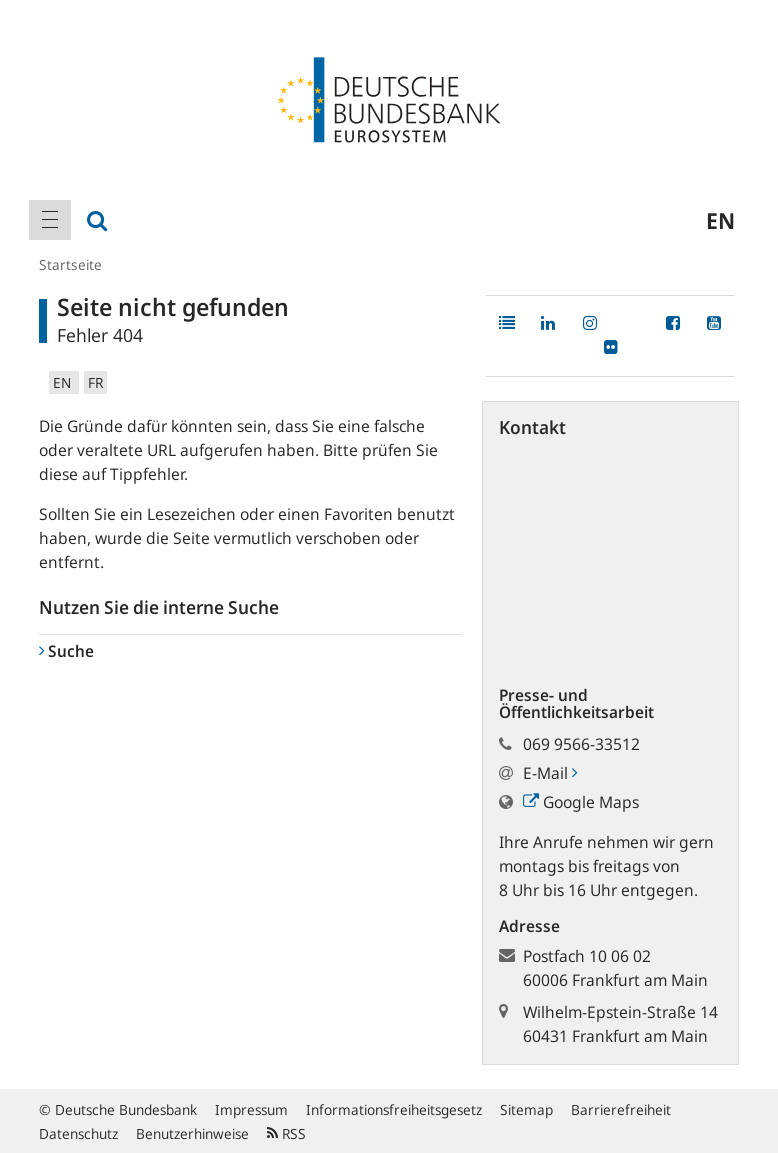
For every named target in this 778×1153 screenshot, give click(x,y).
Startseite (70, 264)
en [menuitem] (720, 220)
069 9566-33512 (581, 744)
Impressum (251, 1109)
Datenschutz (78, 1133)
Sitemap (526, 1109)
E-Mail (550, 773)
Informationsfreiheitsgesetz (394, 1109)
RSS (286, 1133)
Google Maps (581, 802)
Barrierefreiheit (621, 1109)
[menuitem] (50, 220)
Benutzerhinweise (192, 1133)
